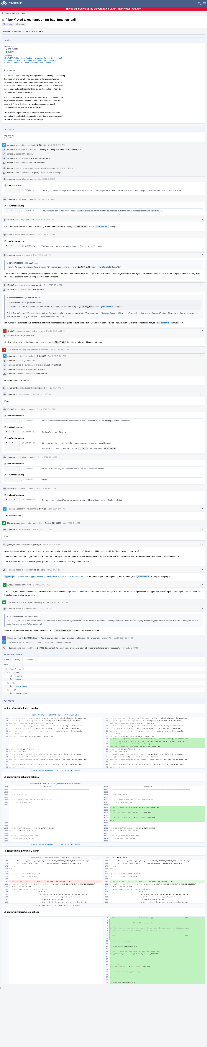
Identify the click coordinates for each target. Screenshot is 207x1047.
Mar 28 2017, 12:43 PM (42, 609)
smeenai (17, 31)
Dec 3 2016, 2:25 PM (46, 199)
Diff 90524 (41, 509)
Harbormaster (13, 523)
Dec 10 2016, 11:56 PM (55, 331)
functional (19, 679)
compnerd (12, 388)
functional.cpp (21, 693)
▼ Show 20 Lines (72, 715)
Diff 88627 (41, 356)
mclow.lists (13, 49)
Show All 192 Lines (54, 906)
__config (18, 676)
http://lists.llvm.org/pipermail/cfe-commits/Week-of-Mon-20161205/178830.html (50, 576)
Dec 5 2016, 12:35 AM (53, 285)
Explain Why (107, 638)
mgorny (35, 172)
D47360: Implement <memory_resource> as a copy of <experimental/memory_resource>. (78, 648)
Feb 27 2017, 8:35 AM (42, 394)
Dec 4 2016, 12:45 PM (45, 220)
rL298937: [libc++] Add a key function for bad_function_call (30, 62)
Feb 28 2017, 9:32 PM (46, 409)
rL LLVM (8, 138)
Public (22, 24)
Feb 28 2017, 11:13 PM (47, 457)
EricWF (11, 52)
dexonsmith (36, 285)
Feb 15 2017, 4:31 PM (57, 356)
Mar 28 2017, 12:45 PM (123, 638)
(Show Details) (54, 365)
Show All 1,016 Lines (54, 771)
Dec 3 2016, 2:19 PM (56, 145)
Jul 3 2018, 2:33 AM (130, 648)
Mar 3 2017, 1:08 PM (56, 509)
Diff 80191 (41, 145)
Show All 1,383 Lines (56, 784)
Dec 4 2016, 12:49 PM (46, 235)
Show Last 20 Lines (72, 771)
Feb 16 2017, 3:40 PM (55, 388)
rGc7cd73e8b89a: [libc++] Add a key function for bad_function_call (33, 58)
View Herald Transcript (45, 168)
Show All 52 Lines (56, 715)
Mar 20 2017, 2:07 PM (55, 570)
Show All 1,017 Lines (54, 844)
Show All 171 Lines (56, 857)
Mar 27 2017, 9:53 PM (44, 585)
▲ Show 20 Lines (37, 771)
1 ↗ (9, 210)
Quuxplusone (14, 648)
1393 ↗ (10, 420)
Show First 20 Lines (39, 715)
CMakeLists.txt (21, 686)
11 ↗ (9, 443)
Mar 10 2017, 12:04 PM (42, 529)
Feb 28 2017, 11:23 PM (46, 489)
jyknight (11, 544)
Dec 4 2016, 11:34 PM (42, 255)
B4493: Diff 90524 (53, 523)
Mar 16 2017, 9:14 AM (52, 544)
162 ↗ (10, 190)
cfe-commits (39, 163)
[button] (204, 3)
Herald (10, 168)
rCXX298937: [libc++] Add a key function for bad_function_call (31, 60)
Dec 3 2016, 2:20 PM (46, 179)
